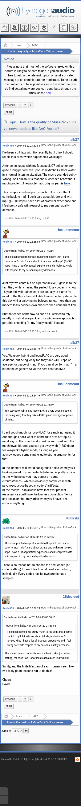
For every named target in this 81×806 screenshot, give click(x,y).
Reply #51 (8, 241)
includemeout (68, 230)
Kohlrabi (72, 518)
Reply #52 (8, 348)
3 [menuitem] (31, 105)
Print (9, 112)
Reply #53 (8, 395)
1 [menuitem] (20, 105)
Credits (31, 759)
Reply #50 (8, 145)
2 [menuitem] (25, 105)
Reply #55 (8, 608)
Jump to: (6, 730)
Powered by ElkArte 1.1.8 (13, 759)
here (49, 93)
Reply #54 (8, 528)
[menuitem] (10, 105)
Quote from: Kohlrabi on (29, 617)
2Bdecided (71, 597)
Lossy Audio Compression (20, 45)
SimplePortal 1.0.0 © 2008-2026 (51, 759)
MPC (35, 45)
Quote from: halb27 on (29, 250)
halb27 (74, 139)
